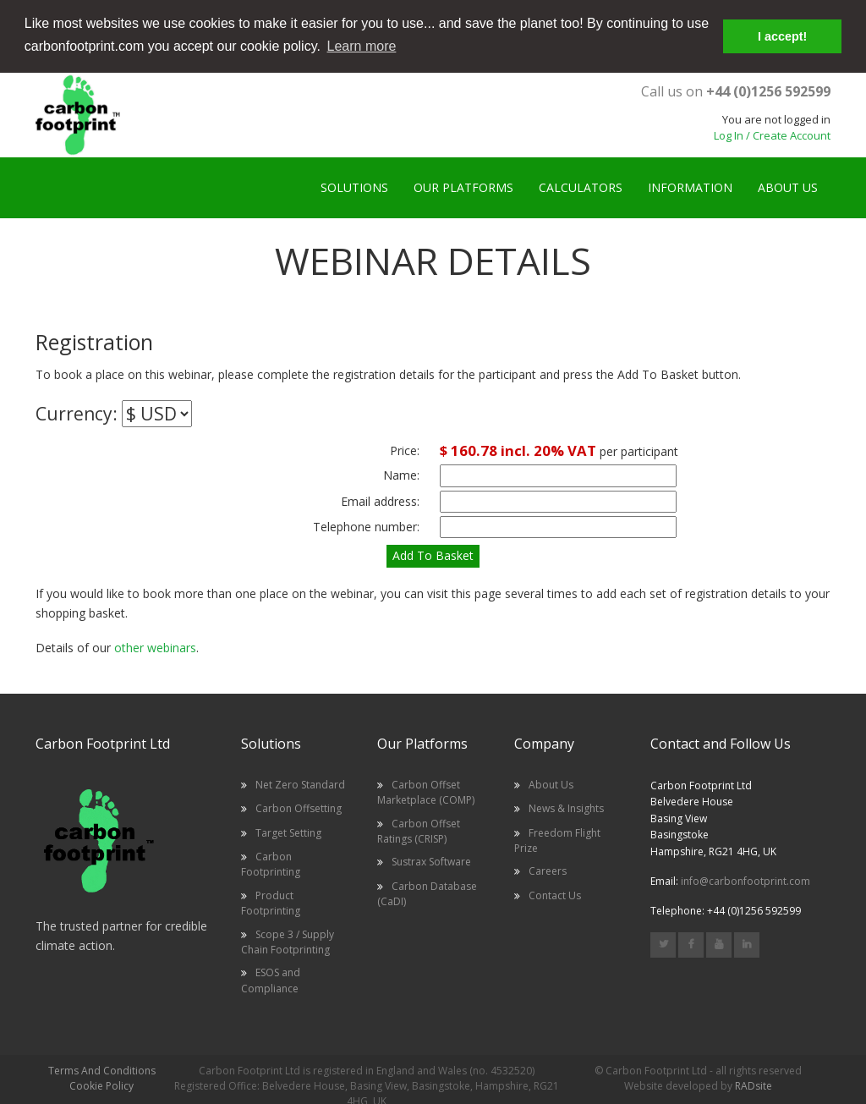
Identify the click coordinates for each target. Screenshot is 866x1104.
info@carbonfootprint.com (745, 880)
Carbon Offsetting (298, 807)
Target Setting (288, 832)
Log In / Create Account (772, 134)
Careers (548, 870)
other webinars (155, 647)
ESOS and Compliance (270, 979)
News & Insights (566, 807)
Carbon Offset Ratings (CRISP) (418, 830)
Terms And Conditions (102, 1070)
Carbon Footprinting (270, 863)
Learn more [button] (362, 46)
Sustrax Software (431, 861)
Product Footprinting (270, 902)
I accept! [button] (782, 36)
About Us (551, 784)
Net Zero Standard (300, 784)
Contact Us (555, 894)
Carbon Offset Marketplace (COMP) (425, 791)
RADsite (753, 1085)
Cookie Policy (101, 1085)
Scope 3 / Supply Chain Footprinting (287, 941)
